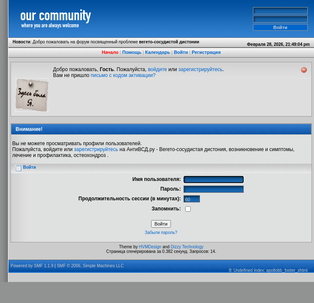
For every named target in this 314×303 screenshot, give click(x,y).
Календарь (157, 52)
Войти (181, 52)
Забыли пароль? (161, 232)
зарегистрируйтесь (200, 69)
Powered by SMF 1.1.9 (32, 265)
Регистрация (206, 52)
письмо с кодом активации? (123, 75)
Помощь (131, 52)
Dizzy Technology (187, 247)
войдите (157, 69)
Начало (110, 52)
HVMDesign (150, 247)
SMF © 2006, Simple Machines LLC (90, 265)
